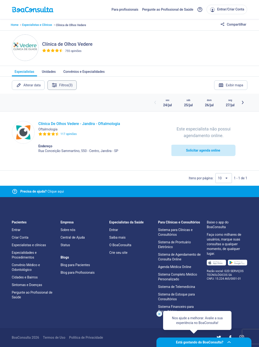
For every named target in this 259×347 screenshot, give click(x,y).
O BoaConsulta (120, 245)
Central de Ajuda (73, 237)
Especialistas (24, 73)
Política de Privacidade (86, 337)
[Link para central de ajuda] (15, 191)
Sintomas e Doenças (27, 285)
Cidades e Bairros (25, 277)
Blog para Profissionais (77, 272)
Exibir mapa (230, 85)
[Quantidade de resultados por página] (223, 178)
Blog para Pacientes (75, 265)
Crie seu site (118, 252)
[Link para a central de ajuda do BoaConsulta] (200, 9)
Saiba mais (117, 237)
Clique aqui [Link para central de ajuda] (42, 191)
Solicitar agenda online (203, 150)
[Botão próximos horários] (242, 102)
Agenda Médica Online (174, 267)
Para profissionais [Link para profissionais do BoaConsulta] (125, 9)
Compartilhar (233, 25)
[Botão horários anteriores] (155, 102)
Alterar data (28, 85)
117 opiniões (69, 134)
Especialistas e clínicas (29, 245)
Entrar (16, 230)
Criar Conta (20, 237)
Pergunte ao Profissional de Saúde (167, 9)
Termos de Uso (54, 337)
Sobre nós (68, 230)
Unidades (49, 73)
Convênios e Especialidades (84, 73)
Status (65, 245)
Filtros (63, 85)
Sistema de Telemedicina (176, 287)
